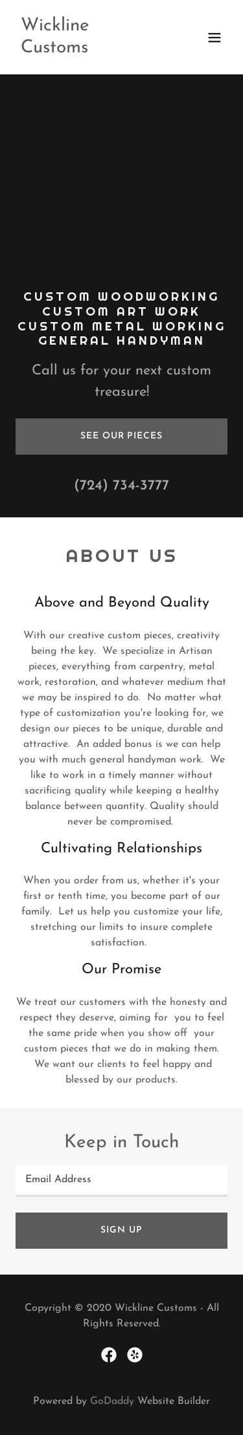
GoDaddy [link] (112, 1401)
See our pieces (121, 436)
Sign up (121, 1230)
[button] (214, 37)
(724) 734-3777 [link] (121, 486)
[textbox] (121, 1181)
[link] (90, 50)
